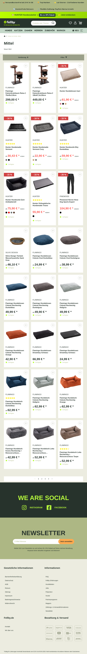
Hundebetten (50, 584)
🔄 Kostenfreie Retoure (23, 9)
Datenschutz (9, 580)
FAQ (47, 577)
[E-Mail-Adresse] (36, 541)
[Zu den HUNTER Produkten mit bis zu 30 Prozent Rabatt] (43, 15)
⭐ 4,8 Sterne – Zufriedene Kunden (69, 2)
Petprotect (49, 592)
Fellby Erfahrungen (52, 580)
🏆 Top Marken (43, 2)
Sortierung (23, 57)
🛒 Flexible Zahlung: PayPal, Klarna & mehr (56, 9)
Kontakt (7, 626)
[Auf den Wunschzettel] (26, 65)
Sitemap (7, 592)
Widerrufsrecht (10, 603)
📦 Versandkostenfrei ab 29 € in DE (18, 2)
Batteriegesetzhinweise (12, 599)
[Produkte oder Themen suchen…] (40, 23)
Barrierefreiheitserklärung (13, 577)
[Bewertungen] (16, 144)
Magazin (48, 603)
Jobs (47, 588)
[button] (75, 23)
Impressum (8, 596)
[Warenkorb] (80, 23)
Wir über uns (9, 630)
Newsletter (49, 611)
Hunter (48, 596)
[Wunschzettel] (70, 23)
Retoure (7, 588)
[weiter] (52, 478)
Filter (64, 57)
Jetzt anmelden (66, 541)
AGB (6, 584)
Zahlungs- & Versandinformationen (57, 607)
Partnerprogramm (51, 599)
